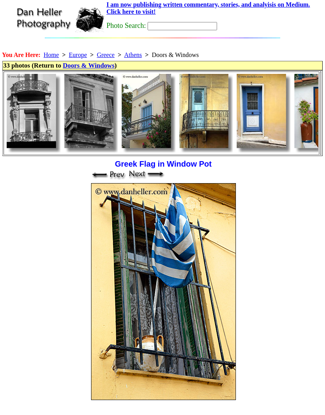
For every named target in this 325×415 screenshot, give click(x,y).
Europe (78, 54)
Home (51, 54)
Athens (133, 54)
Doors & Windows (89, 65)
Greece (106, 54)
